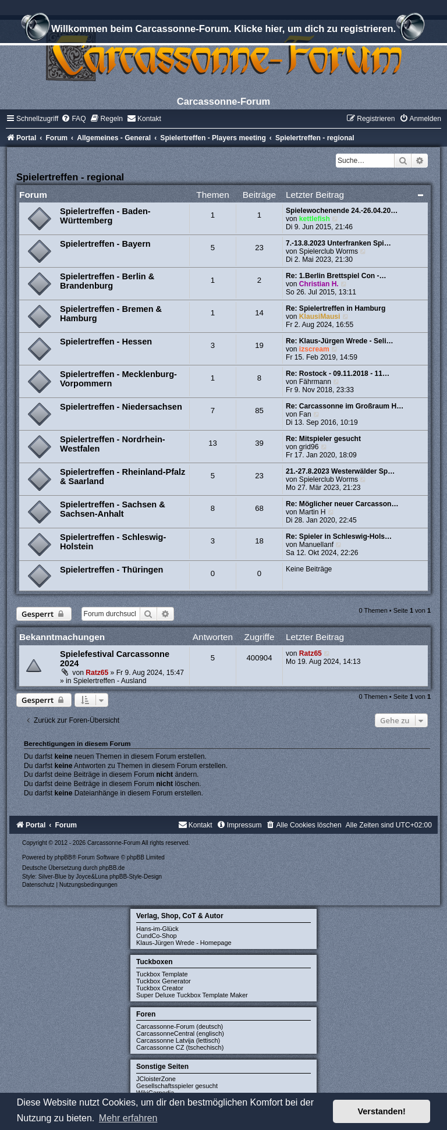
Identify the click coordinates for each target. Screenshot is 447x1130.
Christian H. (319, 284)
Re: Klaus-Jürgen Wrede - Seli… (339, 341)
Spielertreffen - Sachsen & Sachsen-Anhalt (112, 509)
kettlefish (314, 219)
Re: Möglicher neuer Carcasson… (342, 504)
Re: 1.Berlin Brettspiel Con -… (336, 276)
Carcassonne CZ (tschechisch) (180, 1047)
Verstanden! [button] (382, 1111)
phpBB (63, 857)
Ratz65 (97, 673)
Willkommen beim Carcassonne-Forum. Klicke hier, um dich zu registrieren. (223, 30)
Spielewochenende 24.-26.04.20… (342, 211)
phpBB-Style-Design (135, 876)
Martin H (312, 512)
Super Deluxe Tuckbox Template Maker (192, 995)
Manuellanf (316, 545)
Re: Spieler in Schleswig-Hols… (339, 536)
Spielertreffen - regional (70, 177)
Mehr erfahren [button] (128, 1118)
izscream (314, 349)
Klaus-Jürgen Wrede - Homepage (184, 942)
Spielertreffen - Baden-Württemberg (105, 216)
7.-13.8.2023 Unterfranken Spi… (338, 243)
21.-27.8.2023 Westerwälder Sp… (340, 471)
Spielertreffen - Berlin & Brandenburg (107, 281)
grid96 (309, 447)
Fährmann (315, 382)
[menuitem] (73, 119)
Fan (305, 414)
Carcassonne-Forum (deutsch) (179, 1026)
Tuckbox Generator (163, 981)
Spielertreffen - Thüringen (111, 569)
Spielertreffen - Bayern (105, 243)
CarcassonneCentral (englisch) (180, 1033)
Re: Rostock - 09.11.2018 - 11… (337, 373)
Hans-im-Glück (157, 928)
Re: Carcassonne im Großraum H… (344, 406)
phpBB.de (112, 868)
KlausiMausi (319, 316)
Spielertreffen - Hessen (106, 341)
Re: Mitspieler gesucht (323, 439)
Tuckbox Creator (159, 988)
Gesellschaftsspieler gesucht (177, 1085)
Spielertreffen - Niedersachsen (121, 406)
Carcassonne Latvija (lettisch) (178, 1040)
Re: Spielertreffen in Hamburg (335, 308)
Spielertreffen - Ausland (110, 681)
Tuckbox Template (162, 974)
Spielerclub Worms (328, 251)
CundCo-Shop (156, 935)
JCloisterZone (156, 1078)
